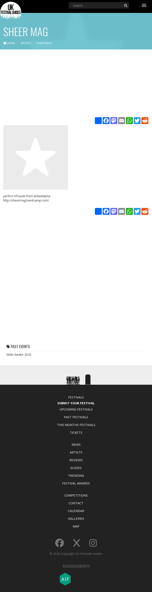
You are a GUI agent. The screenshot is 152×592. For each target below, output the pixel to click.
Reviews (76, 460)
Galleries (76, 518)
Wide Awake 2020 (18, 354)
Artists (76, 452)
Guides (76, 468)
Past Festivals (76, 417)
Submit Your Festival (76, 403)
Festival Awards (76, 483)
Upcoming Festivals (76, 409)
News (76, 444)
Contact (76, 503)
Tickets (76, 432)
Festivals (76, 397)
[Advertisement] (76, 84)
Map (76, 526)
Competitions (76, 495)
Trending (76, 475)
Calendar (76, 511)
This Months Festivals (76, 425)
